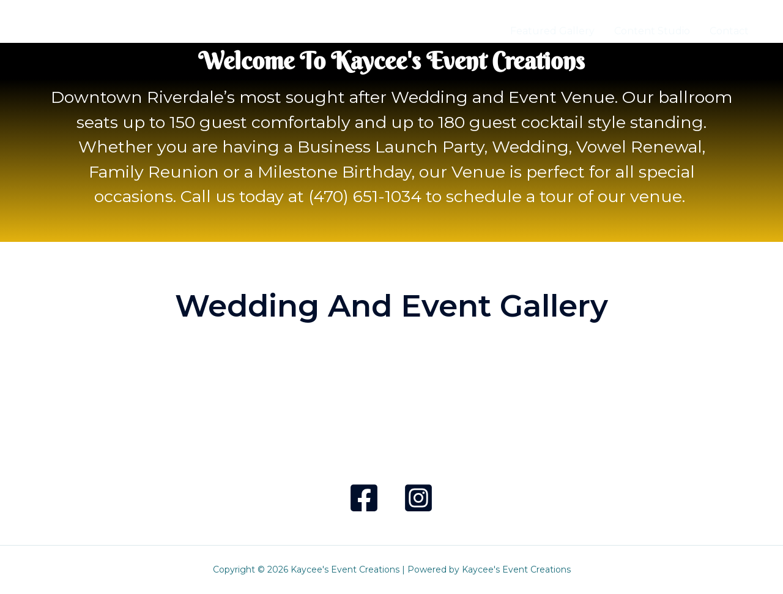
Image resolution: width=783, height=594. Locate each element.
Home (476, 31)
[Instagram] (418, 498)
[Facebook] (364, 498)
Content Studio (652, 31)
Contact (729, 31)
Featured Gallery (552, 31)
